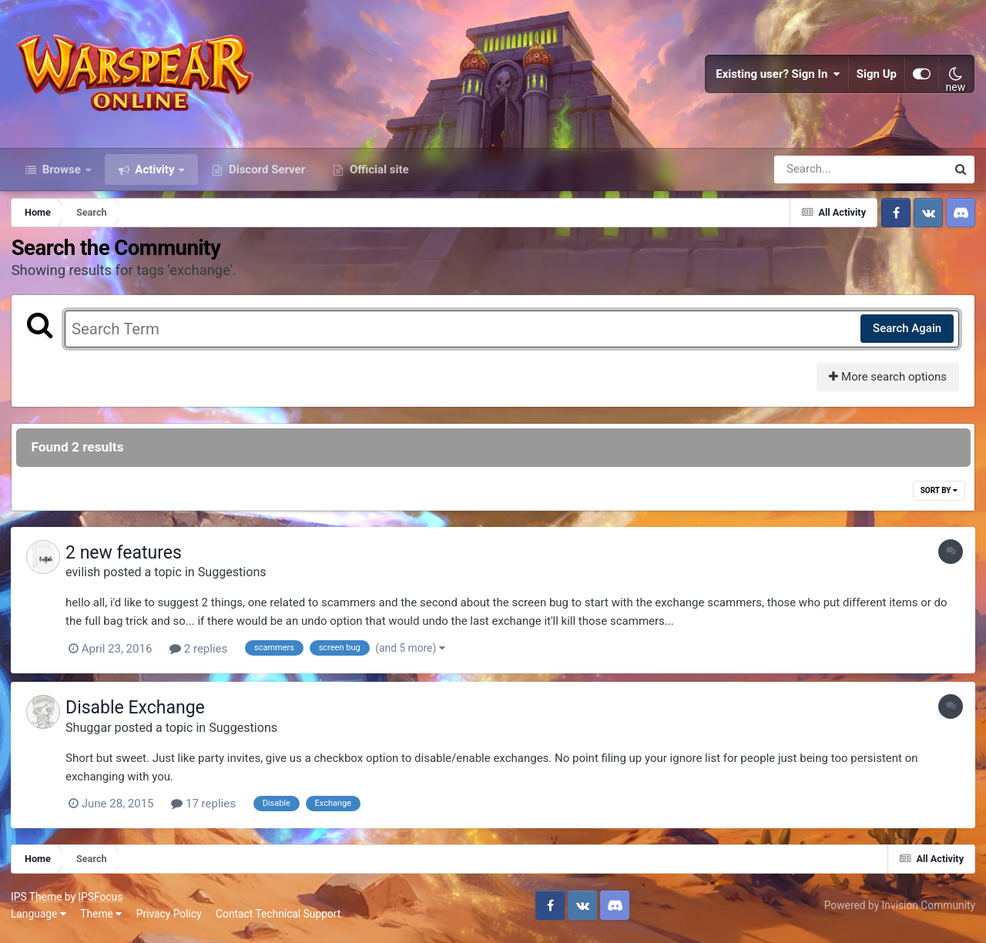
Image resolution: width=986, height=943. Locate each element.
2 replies (202, 656)
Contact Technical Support (278, 919)
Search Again (906, 335)
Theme (101, 919)
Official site (377, 176)
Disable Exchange (139, 713)
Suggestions (236, 579)
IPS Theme (37, 902)
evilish (86, 579)
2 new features (127, 559)
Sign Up (877, 77)
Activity (155, 176)
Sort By (938, 497)
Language (39, 919)
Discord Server (265, 176)
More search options (887, 384)
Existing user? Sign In (778, 77)
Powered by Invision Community (898, 910)
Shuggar (92, 733)
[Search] (816, 176)
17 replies (207, 810)
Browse (61, 176)
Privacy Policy (170, 919)
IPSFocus (101, 902)
